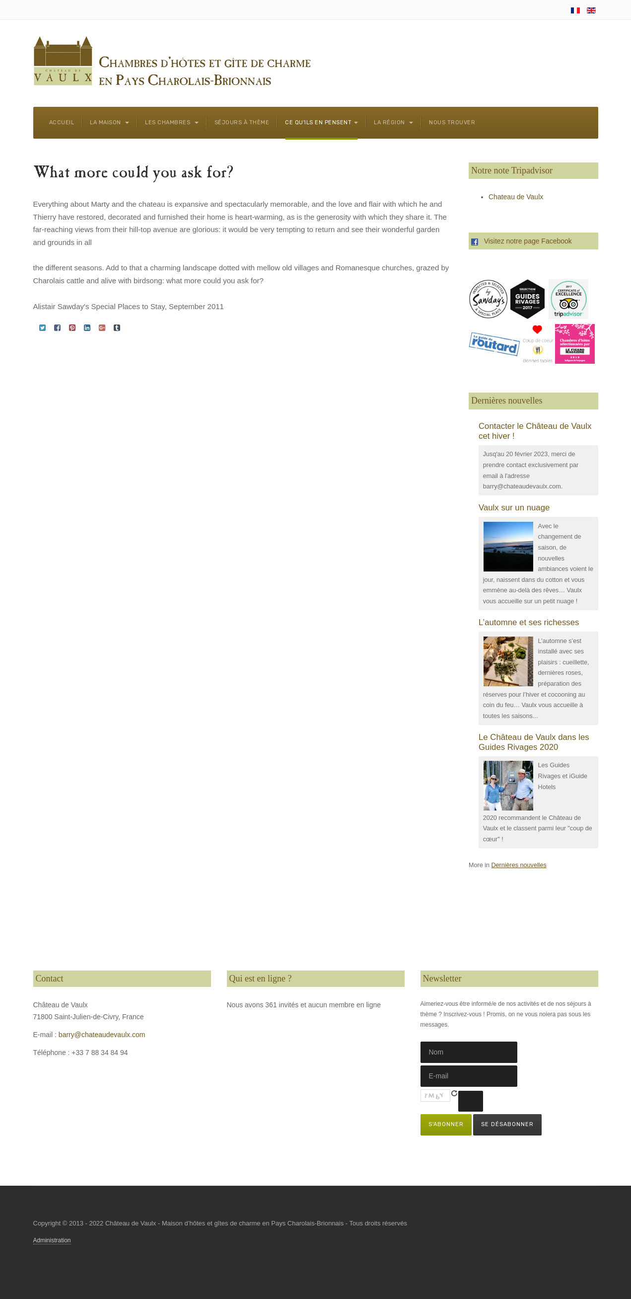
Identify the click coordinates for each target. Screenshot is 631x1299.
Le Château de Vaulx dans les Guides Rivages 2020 (534, 742)
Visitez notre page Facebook (521, 241)
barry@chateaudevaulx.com (102, 1035)
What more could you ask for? (133, 173)
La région (393, 122)
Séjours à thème (242, 122)
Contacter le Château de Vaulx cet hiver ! (535, 431)
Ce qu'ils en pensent (321, 122)
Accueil (61, 122)
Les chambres (172, 122)
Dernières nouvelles (519, 865)
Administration (52, 1240)
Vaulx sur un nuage (514, 507)
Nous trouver (452, 122)
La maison (109, 122)
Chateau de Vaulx (516, 197)
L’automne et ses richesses (529, 622)
